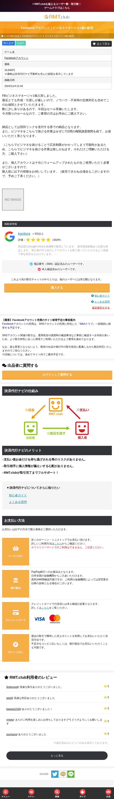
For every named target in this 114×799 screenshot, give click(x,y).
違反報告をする (101, 307)
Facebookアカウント (16, 58)
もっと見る (57, 755)
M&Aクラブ (86, 323)
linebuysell (12, 687)
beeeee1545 (13, 709)
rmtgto (10, 719)
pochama (11, 734)
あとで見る (103, 43)
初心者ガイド (102, 295)
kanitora (24, 233)
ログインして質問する (57, 374)
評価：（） (40, 239)
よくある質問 (102, 301)
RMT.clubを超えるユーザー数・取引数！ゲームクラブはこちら (57, 6)
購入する (57, 287)
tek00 (9, 698)
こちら (58, 543)
